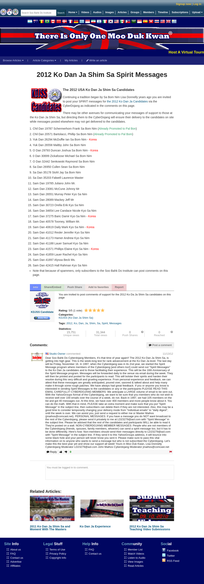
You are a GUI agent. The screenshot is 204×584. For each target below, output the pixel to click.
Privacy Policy (57, 553)
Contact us (16, 557)
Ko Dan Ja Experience (95, 526)
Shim (92, 323)
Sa (98, 323)
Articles (122, 12)
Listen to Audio (136, 557)
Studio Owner (55, 353)
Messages (115, 323)
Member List (135, 549)
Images (109, 12)
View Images (135, 561)
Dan (81, 323)
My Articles (71, 60)
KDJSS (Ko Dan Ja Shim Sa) (76, 317)
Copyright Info (57, 557)
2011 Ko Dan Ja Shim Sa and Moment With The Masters (50, 528)
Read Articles (136, 565)
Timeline (163, 12)
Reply (52, 451)
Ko (75, 323)
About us (15, 549)
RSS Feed (173, 560)
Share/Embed (52, 287)
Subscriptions (180, 12)
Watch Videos (136, 553)
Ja (86, 323)
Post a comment (160, 345)
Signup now (183, 4)
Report (119, 287)
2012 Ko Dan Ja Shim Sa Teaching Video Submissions (149, 528)
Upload (197, 12)
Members (148, 12)
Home (72, 12)
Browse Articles (13, 60)
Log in (197, 4)
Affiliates (15, 565)
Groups (135, 12)
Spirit (105, 323)
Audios (97, 12)
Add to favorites (98, 287)
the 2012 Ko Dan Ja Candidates (127, 101)
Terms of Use (57, 549)
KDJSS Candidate (42, 311)
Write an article (96, 60)
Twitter (171, 555)
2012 (69, 323)
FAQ (13, 553)
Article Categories (44, 60)
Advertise (15, 561)
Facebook (173, 550)
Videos (85, 12)
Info (35, 287)
